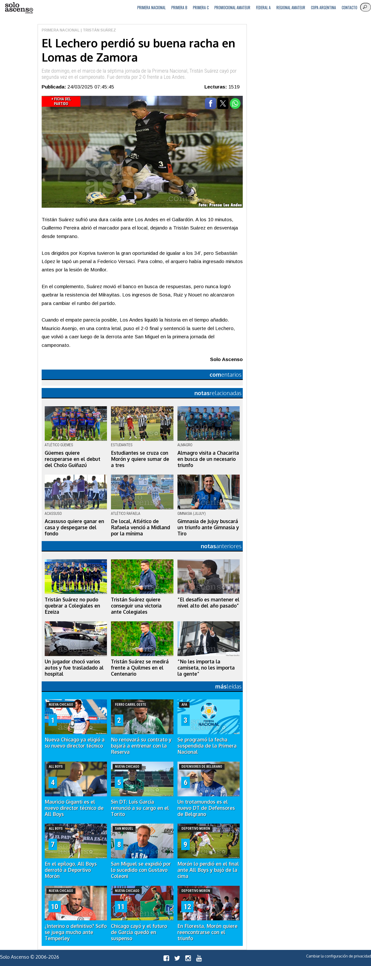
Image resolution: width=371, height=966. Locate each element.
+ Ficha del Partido (61, 101)
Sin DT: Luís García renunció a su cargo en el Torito (140, 808)
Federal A (263, 7)
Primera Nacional (151, 7)
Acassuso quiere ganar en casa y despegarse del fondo (74, 527)
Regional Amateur (290, 7)
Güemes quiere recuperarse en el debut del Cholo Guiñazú (72, 459)
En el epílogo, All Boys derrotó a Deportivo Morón (71, 870)
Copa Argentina (323, 7)
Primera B (179, 7)
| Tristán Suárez (98, 30)
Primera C (201, 7)
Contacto (349, 7)
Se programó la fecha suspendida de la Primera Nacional (207, 746)
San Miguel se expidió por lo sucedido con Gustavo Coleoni (141, 870)
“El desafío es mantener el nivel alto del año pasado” (208, 602)
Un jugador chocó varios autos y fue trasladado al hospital (74, 667)
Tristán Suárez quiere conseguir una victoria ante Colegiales (136, 605)
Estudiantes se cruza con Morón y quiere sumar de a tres (140, 459)
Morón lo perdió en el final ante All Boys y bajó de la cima (208, 870)
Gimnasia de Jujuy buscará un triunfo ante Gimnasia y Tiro (208, 527)
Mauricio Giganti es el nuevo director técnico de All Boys (74, 808)
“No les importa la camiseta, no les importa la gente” (206, 667)
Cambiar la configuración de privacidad (338, 956)
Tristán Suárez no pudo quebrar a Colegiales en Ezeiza (72, 605)
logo (18, 7)
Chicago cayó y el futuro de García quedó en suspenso (139, 932)
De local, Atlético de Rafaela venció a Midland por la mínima (140, 527)
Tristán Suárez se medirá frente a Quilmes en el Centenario (140, 667)
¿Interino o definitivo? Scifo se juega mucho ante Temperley (76, 932)
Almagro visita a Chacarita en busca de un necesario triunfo (208, 459)
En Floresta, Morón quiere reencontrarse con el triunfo (207, 932)
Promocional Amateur (232, 7)
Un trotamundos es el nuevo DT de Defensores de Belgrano (206, 808)
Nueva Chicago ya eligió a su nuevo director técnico (75, 743)
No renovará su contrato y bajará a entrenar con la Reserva (141, 746)
